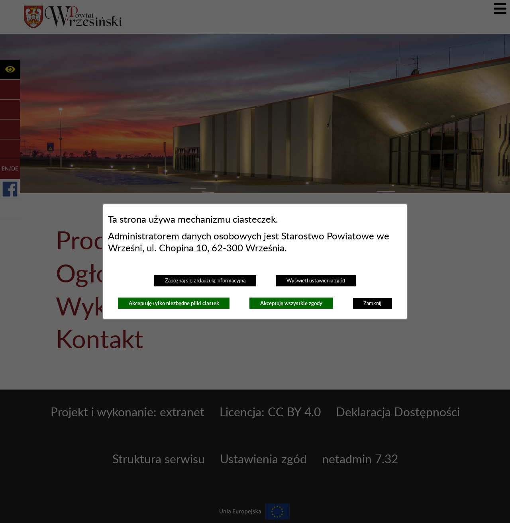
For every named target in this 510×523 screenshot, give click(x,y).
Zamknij (372, 303)
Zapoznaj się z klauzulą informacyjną (205, 281)
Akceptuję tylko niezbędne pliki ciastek (174, 303)
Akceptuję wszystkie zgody (291, 303)
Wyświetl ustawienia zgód (315, 281)
